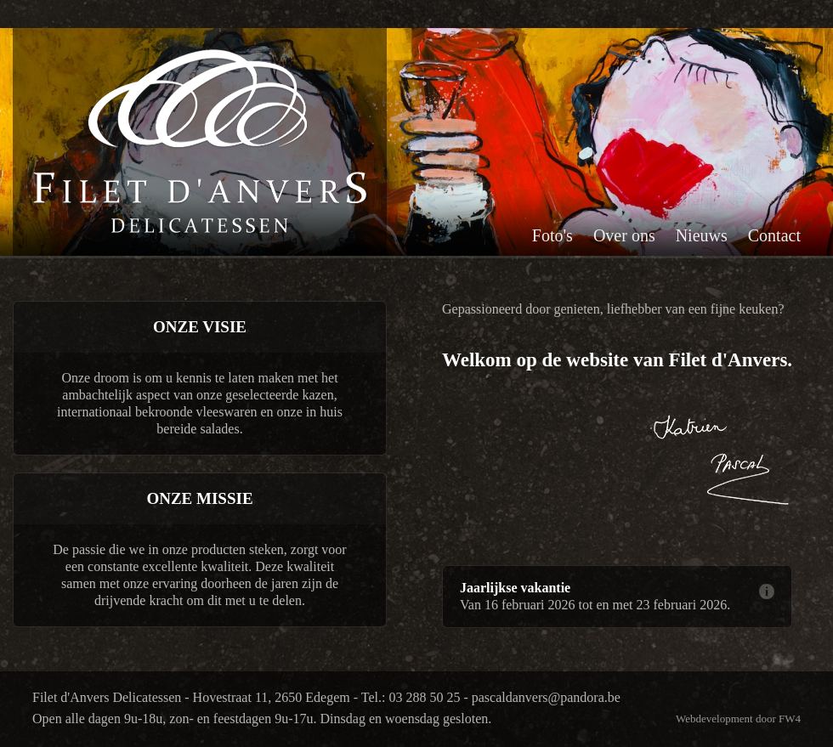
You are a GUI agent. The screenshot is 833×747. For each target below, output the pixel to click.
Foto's (552, 235)
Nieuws (702, 235)
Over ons (624, 235)
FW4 (790, 718)
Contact (774, 235)
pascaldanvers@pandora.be (546, 697)
